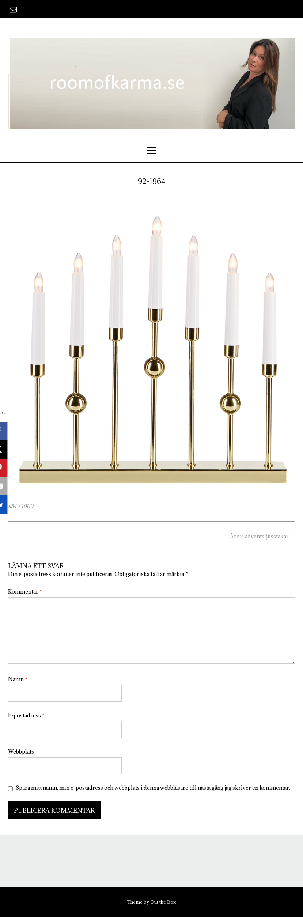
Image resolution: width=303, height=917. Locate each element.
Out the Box (163, 902)
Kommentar (25, 591)
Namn (17, 679)
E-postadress (26, 715)
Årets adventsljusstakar (262, 536)
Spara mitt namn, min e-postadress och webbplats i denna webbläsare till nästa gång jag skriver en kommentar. (153, 787)
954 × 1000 (20, 506)
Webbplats (21, 751)
